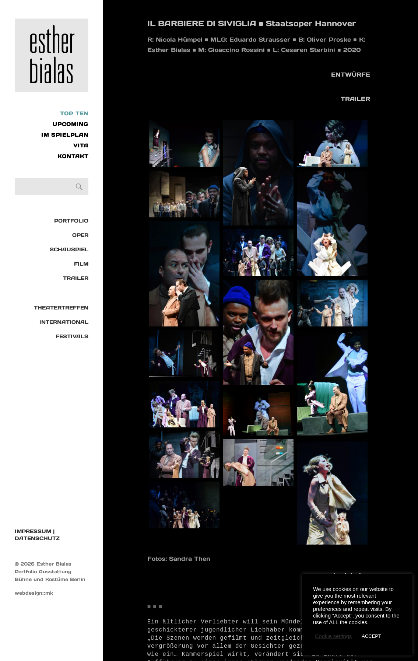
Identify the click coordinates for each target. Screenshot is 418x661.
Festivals (72, 336)
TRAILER (75, 278)
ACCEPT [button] (371, 636)
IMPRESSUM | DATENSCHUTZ (37, 535)
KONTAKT (72, 156)
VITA (80, 145)
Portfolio (71, 220)
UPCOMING (70, 124)
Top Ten (74, 113)
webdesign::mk (34, 593)
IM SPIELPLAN (64, 135)
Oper (80, 235)
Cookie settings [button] (333, 636)
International (63, 322)
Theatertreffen (61, 307)
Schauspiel (69, 249)
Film (81, 263)
